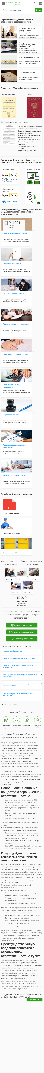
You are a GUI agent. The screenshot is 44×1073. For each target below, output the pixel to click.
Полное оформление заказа (21, 639)
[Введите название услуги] (18, 10)
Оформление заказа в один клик (21, 632)
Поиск (38, 10)
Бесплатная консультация (21, 625)
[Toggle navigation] (3, 3)
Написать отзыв (34, 999)
